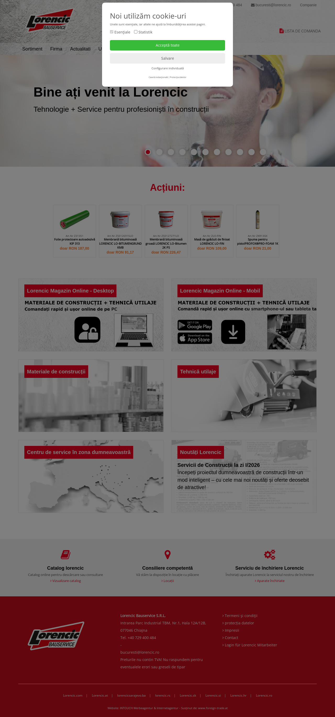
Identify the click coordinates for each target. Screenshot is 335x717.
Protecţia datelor (178, 77)
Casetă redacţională (158, 77)
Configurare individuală (168, 68)
